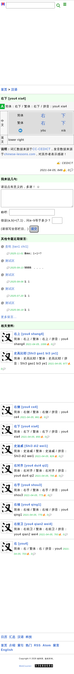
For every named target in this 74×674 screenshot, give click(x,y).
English (7, 653)
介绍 (12, 649)
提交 (34, 232)
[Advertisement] (37, 48)
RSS (37, 649)
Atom (47, 649)
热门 (29, 649)
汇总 (12, 640)
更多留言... (9, 320)
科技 (29, 640)
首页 (4, 89)
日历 (4, 640)
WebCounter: (25, 670)
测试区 (10, 264)
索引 (20, 649)
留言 (56, 649)
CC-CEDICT (42, 149)
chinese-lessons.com (19, 154)
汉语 (14, 89)
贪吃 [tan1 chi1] (16, 250)
